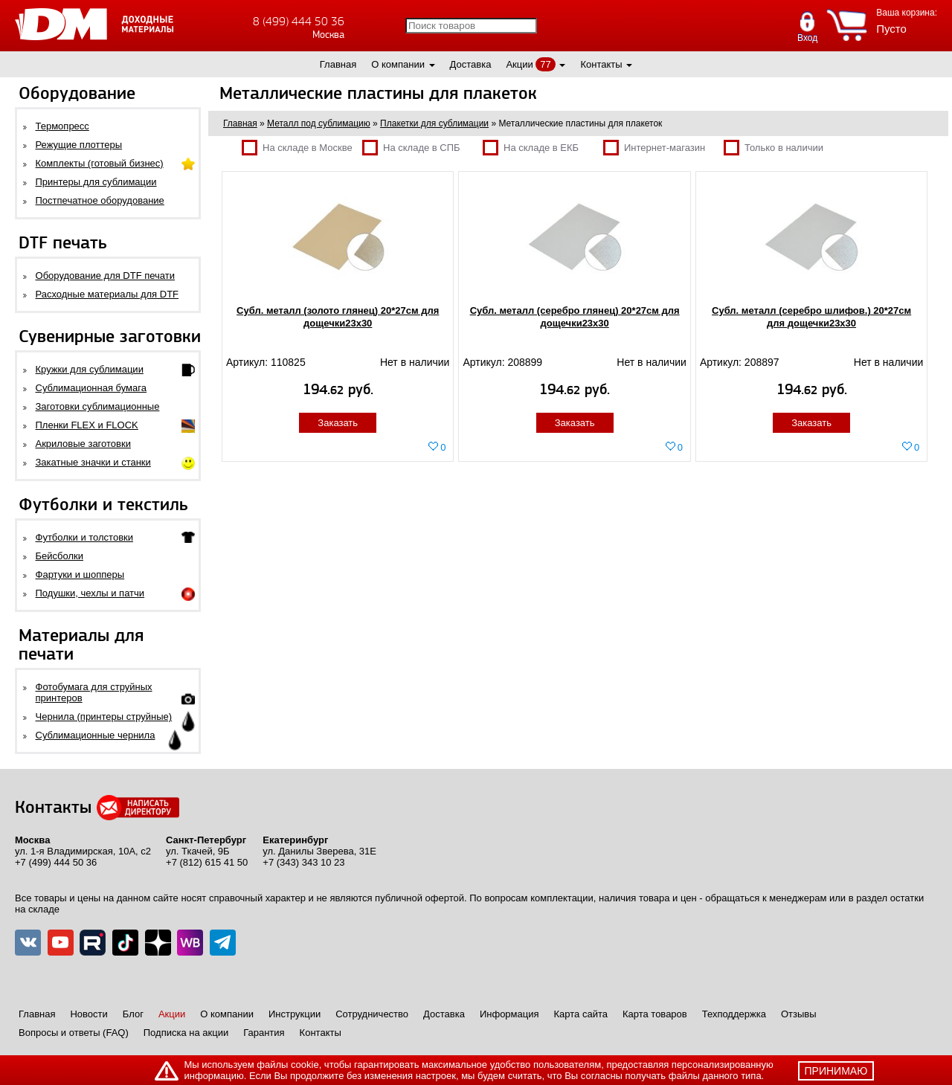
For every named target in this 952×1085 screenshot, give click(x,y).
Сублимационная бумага (91, 387)
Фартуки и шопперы (80, 574)
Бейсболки (59, 555)
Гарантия (263, 1032)
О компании (398, 64)
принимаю (836, 1071)
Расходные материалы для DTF (107, 294)
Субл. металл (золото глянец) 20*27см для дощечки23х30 (338, 317)
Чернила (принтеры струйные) (104, 716)
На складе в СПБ (411, 147)
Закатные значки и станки (93, 462)
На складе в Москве (297, 147)
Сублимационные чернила (95, 735)
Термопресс (62, 126)
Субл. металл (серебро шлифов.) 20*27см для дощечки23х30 (811, 317)
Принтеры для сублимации (96, 181)
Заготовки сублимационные (98, 406)
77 (545, 64)
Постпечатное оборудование (100, 200)
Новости (88, 1014)
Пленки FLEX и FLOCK (87, 425)
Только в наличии (773, 147)
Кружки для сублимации (90, 369)
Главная (338, 64)
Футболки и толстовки (84, 537)
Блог (133, 1014)
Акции (519, 64)
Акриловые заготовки (83, 443)
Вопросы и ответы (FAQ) (74, 1032)
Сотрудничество (371, 1014)
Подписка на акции (186, 1032)
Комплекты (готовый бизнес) (100, 163)
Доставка (471, 64)
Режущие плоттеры (79, 144)
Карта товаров (655, 1014)
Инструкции (294, 1014)
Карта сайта (581, 1014)
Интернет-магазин (654, 147)
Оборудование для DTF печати (106, 275)
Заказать (338, 422)
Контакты (601, 64)
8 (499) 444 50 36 (298, 21)
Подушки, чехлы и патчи (90, 593)
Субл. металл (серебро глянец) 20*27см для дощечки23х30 (575, 317)
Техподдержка (734, 1014)
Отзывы (799, 1014)
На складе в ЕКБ (531, 147)
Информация (509, 1014)
